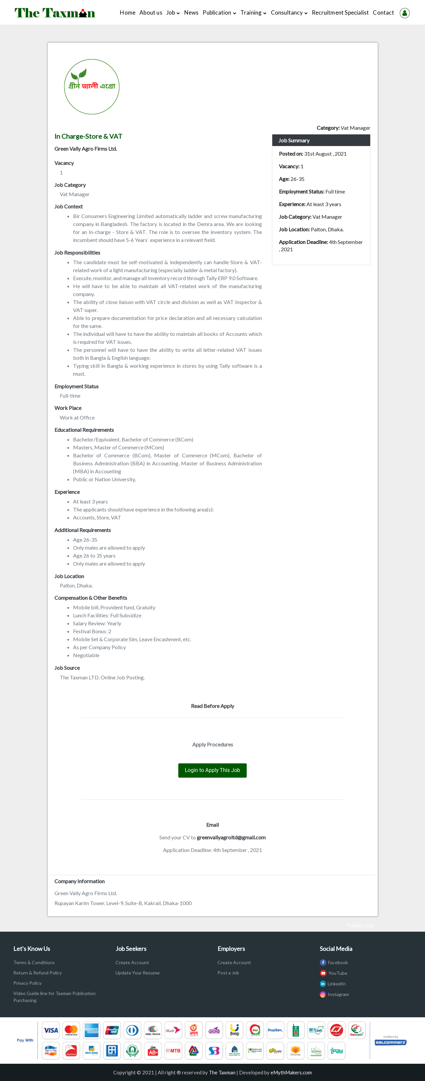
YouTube (333, 973)
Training (253, 12)
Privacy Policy (27, 983)
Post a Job (228, 972)
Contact (383, 12)
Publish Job (360, 925)
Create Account (132, 962)
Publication (219, 12)
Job (173, 12)
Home (128, 12)
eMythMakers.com (291, 1072)
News (191, 12)
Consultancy (289, 12)
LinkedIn (333, 983)
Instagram (334, 994)
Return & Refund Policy (37, 972)
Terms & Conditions (34, 962)
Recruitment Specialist (340, 12)
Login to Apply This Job (212, 770)
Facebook (334, 962)
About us (151, 12)
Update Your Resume (138, 972)
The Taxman (222, 1072)
